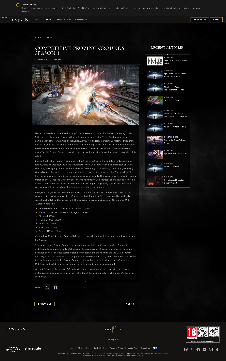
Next (130, 304)
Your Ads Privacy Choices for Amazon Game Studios (133, 348)
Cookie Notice (100, 348)
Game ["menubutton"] (37, 20)
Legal (71, 348)
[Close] (222, 3)
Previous (45, 304)
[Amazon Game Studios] (13, 349)
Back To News (43, 37)
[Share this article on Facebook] (55, 287)
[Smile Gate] (33, 349)
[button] (85, 95)
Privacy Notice (83, 348)
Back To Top (113, 329)
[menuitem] (37, 19)
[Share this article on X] (47, 287)
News (48, 20)
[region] (167, 121)
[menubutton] (113, 340)
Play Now (200, 20)
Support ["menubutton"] (81, 20)
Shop (216, 20)
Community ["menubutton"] (63, 20)
